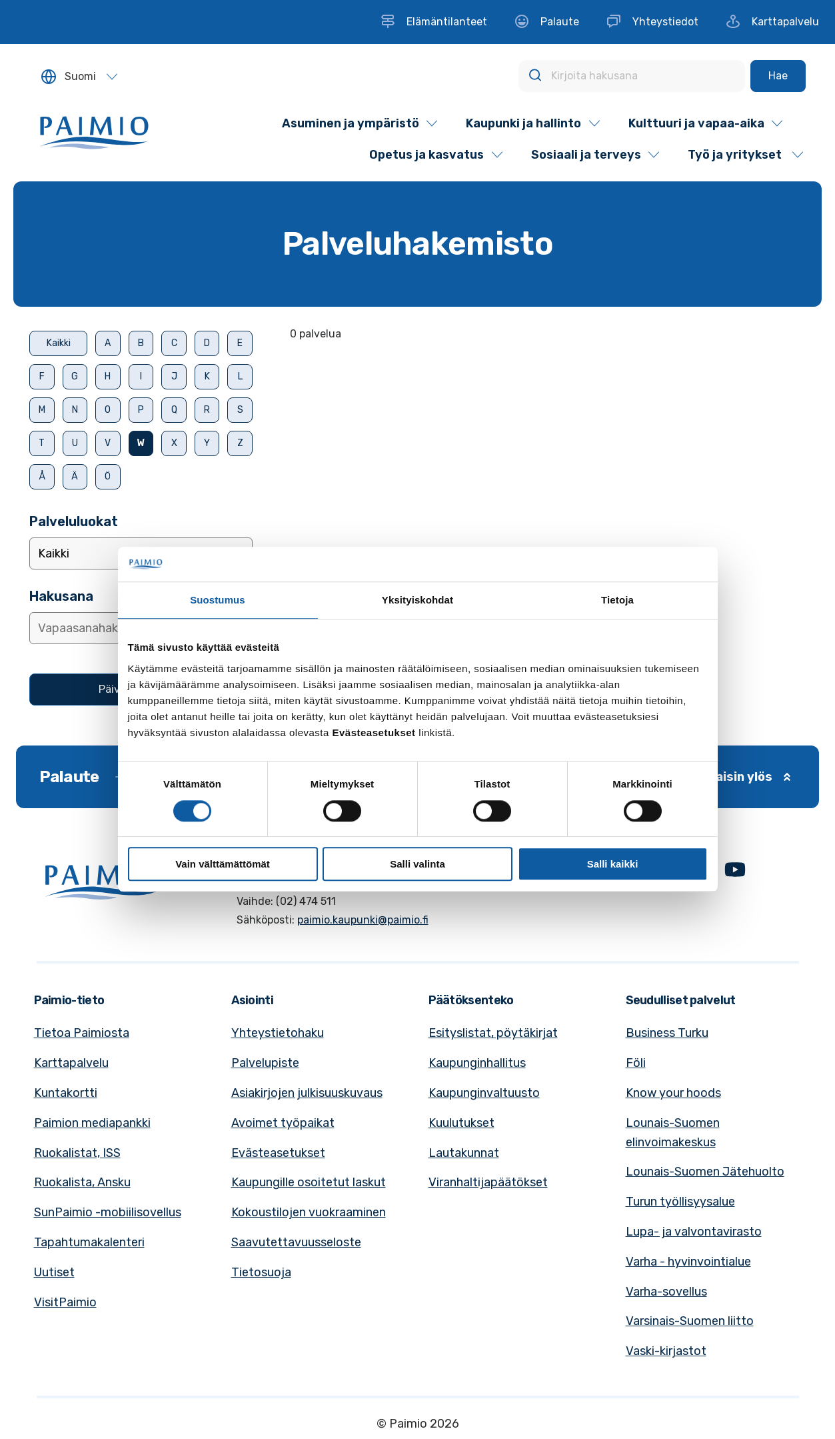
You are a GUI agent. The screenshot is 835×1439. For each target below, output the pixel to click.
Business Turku (667, 1033)
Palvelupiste (265, 1063)
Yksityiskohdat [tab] (417, 600)
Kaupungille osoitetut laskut (308, 1182)
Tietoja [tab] (617, 600)
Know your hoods (673, 1093)
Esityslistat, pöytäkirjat (493, 1033)
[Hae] (778, 76)
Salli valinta (417, 864)
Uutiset (54, 1272)
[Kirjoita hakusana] (631, 76)
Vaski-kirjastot (666, 1351)
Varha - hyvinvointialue (688, 1261)
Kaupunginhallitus (477, 1063)
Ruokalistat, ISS (77, 1153)
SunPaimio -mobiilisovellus (107, 1212)
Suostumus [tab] (217, 600)
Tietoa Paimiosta (81, 1033)
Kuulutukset (461, 1123)
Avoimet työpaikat (283, 1123)
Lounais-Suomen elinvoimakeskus (673, 1133)
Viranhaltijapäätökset (488, 1182)
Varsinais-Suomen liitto (690, 1321)
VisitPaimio (65, 1302)
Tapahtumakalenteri (89, 1242)
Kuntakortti (65, 1093)
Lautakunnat (463, 1153)
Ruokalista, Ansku (82, 1182)
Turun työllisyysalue (680, 1201)
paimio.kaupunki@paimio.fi (362, 920)
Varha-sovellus (666, 1291)
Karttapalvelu (71, 1063)
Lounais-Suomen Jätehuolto (705, 1171)
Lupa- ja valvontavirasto (694, 1231)
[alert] (556, 334)
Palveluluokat (73, 521)
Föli (636, 1063)
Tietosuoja (261, 1272)
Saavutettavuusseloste (296, 1242)
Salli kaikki (612, 864)
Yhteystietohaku (277, 1033)
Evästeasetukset (278, 1153)
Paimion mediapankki (92, 1123)
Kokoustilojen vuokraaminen (308, 1212)
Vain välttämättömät (222, 864)
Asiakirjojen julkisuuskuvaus (307, 1093)
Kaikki (59, 343)
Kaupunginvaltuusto (484, 1093)
